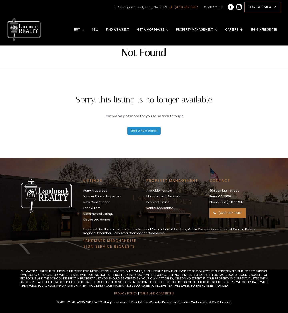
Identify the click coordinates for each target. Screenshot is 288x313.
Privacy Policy (125, 293)
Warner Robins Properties (102, 196)
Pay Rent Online (158, 202)
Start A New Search (144, 131)
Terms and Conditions (157, 293)
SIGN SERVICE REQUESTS (109, 246)
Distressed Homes (97, 219)
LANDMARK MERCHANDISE (109, 240)
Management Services (163, 196)
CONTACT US (213, 7)
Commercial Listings (98, 214)
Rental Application (160, 208)
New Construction (96, 202)
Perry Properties (95, 190)
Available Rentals (159, 190)
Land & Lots (91, 208)
